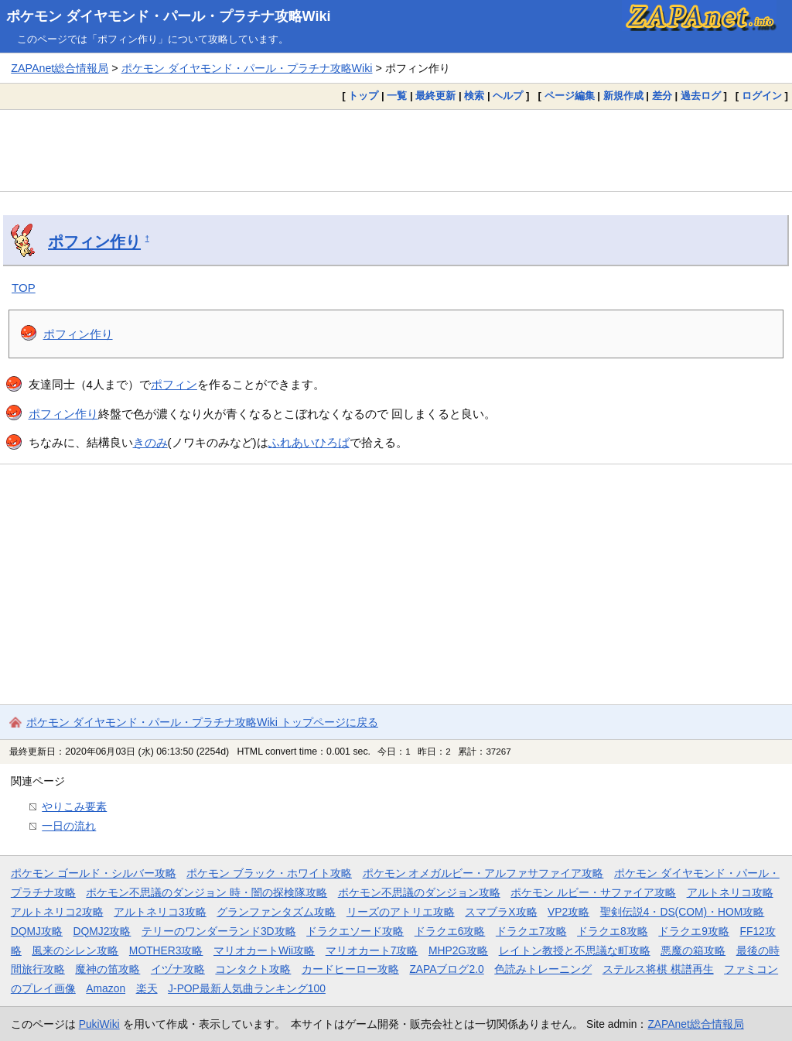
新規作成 (623, 95)
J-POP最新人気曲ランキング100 (247, 988)
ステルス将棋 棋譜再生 (658, 969)
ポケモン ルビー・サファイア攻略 (593, 892)
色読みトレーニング (543, 969)
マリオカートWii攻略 (264, 950)
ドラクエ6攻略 (450, 931)
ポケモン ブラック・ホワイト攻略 (269, 873)
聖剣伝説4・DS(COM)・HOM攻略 (682, 912)
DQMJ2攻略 (102, 931)
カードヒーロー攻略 (350, 969)
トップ (363, 95)
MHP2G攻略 (458, 950)
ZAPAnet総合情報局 (59, 68)
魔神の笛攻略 (107, 969)
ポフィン (174, 384)
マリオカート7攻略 (372, 950)
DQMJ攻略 (37, 931)
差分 (662, 95)
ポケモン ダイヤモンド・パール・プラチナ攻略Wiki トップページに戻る (202, 722)
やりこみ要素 (74, 806)
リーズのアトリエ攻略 (400, 912)
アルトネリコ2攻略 (57, 912)
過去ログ (701, 95)
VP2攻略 (568, 912)
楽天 (147, 988)
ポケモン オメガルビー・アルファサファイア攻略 (483, 873)
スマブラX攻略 (501, 912)
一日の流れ (69, 826)
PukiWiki (99, 1024)
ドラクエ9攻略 (693, 931)
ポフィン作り (94, 241)
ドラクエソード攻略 (355, 931)
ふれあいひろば (309, 442)
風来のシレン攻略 (75, 950)
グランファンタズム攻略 (276, 912)
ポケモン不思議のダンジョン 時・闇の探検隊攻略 (206, 892)
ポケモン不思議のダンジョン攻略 (419, 892)
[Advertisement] (396, 150)
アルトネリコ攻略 (730, 892)
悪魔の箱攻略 (693, 950)
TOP (24, 287)
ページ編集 (569, 95)
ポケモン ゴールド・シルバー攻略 (93, 873)
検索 (474, 95)
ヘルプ (508, 95)
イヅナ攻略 (178, 969)
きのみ (150, 442)
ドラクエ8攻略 (612, 931)
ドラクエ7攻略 (531, 931)
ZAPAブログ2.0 (446, 969)
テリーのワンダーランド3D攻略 (219, 931)
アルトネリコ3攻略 (160, 912)
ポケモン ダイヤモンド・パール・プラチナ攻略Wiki (168, 16)
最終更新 (435, 95)
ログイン (762, 95)
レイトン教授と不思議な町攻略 (574, 950)
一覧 (397, 95)
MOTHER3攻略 (166, 950)
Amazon (105, 988)
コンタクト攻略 (253, 969)
